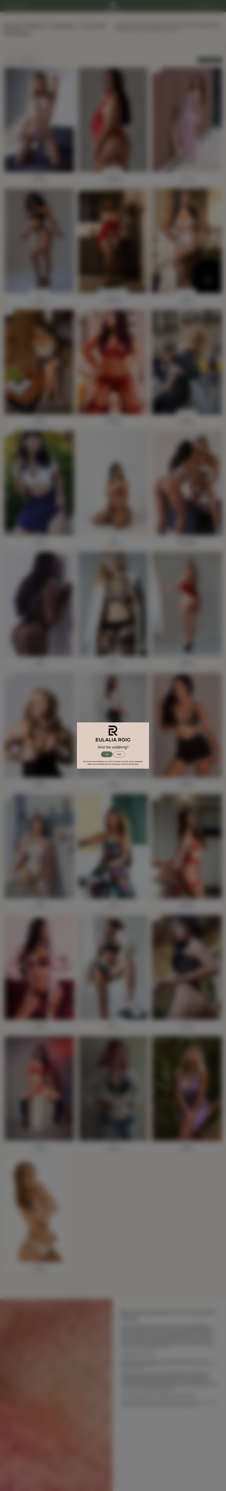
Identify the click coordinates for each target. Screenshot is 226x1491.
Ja (107, 754)
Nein (119, 754)
